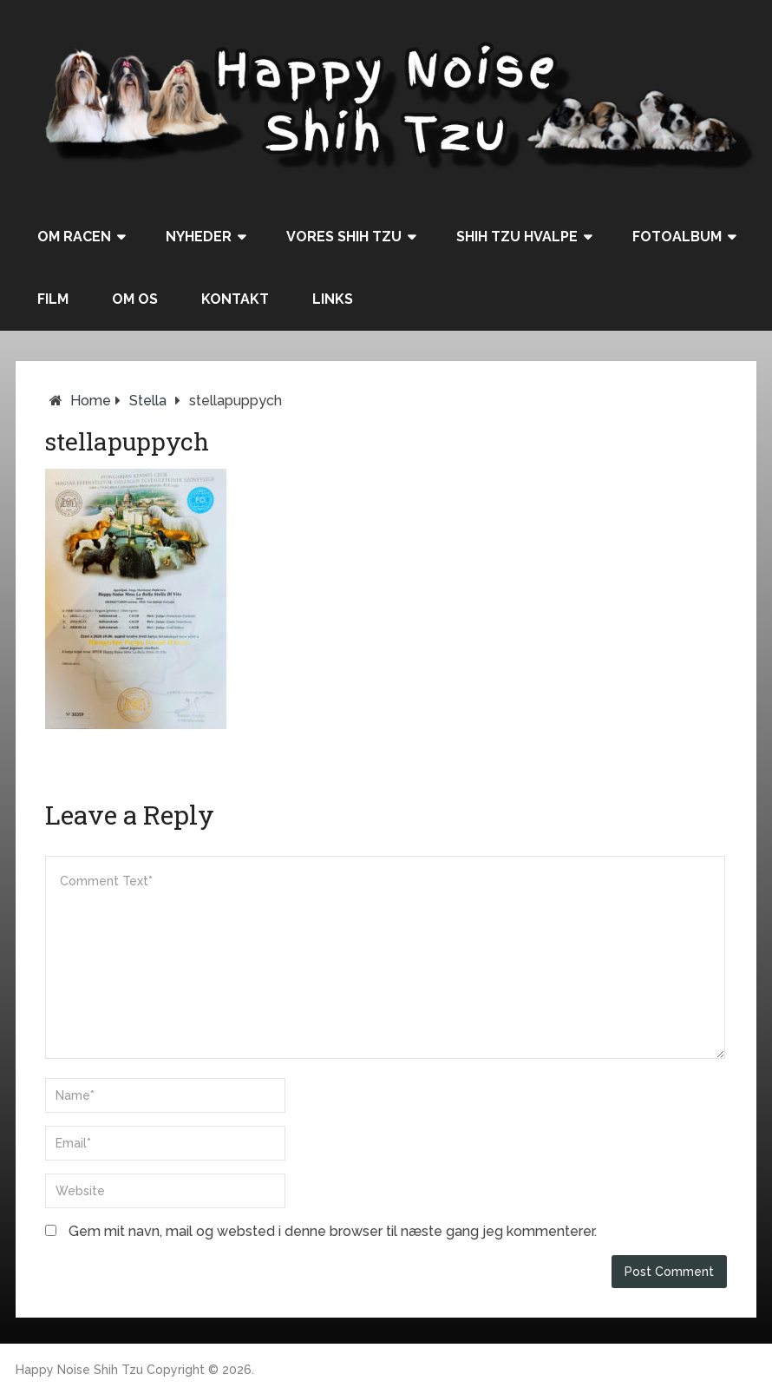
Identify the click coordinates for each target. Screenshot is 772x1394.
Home (90, 400)
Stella (148, 400)
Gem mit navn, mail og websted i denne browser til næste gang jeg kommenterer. (333, 1231)
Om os (135, 299)
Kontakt (235, 299)
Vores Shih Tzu (344, 236)
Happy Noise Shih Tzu (79, 1370)
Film (53, 299)
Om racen (74, 236)
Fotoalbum (677, 236)
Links (332, 299)
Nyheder (199, 236)
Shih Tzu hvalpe (517, 236)
